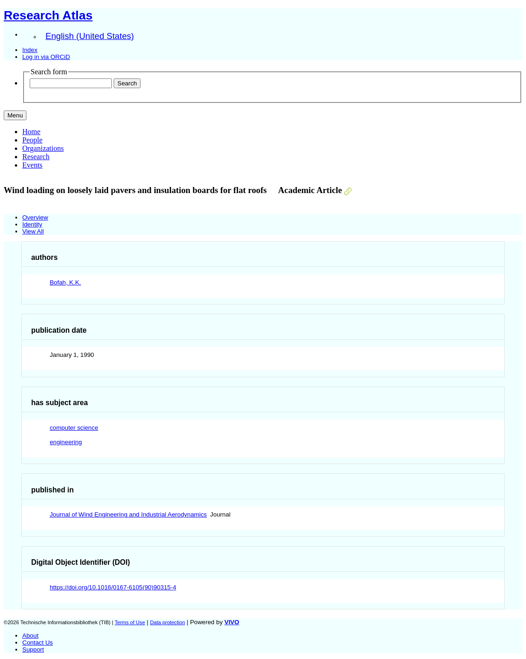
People (32, 140)
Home (31, 132)
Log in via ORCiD (46, 56)
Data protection (167, 622)
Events (32, 165)
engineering (66, 442)
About (30, 635)
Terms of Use (130, 622)
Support (33, 649)
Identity (32, 224)
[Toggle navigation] (15, 115)
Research (36, 157)
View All (33, 231)
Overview (35, 217)
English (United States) (89, 36)
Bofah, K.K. (65, 282)
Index (30, 49)
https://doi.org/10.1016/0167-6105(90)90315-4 (113, 587)
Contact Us (37, 642)
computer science (74, 427)
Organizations (43, 148)
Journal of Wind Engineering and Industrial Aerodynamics (128, 514)
